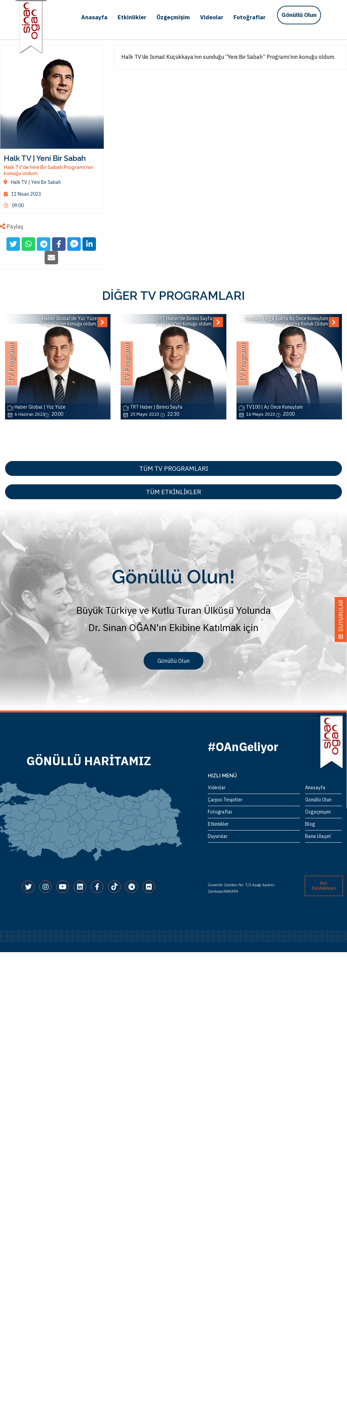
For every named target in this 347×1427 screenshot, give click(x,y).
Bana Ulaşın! (318, 836)
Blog (310, 824)
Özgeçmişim (173, 17)
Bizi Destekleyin (324, 885)
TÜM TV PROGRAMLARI (173, 468)
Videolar (211, 17)
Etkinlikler (132, 17)
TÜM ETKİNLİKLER (173, 492)
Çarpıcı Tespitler (225, 800)
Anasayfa (94, 17)
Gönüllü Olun (299, 15)
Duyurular (218, 836)
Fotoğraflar (249, 17)
